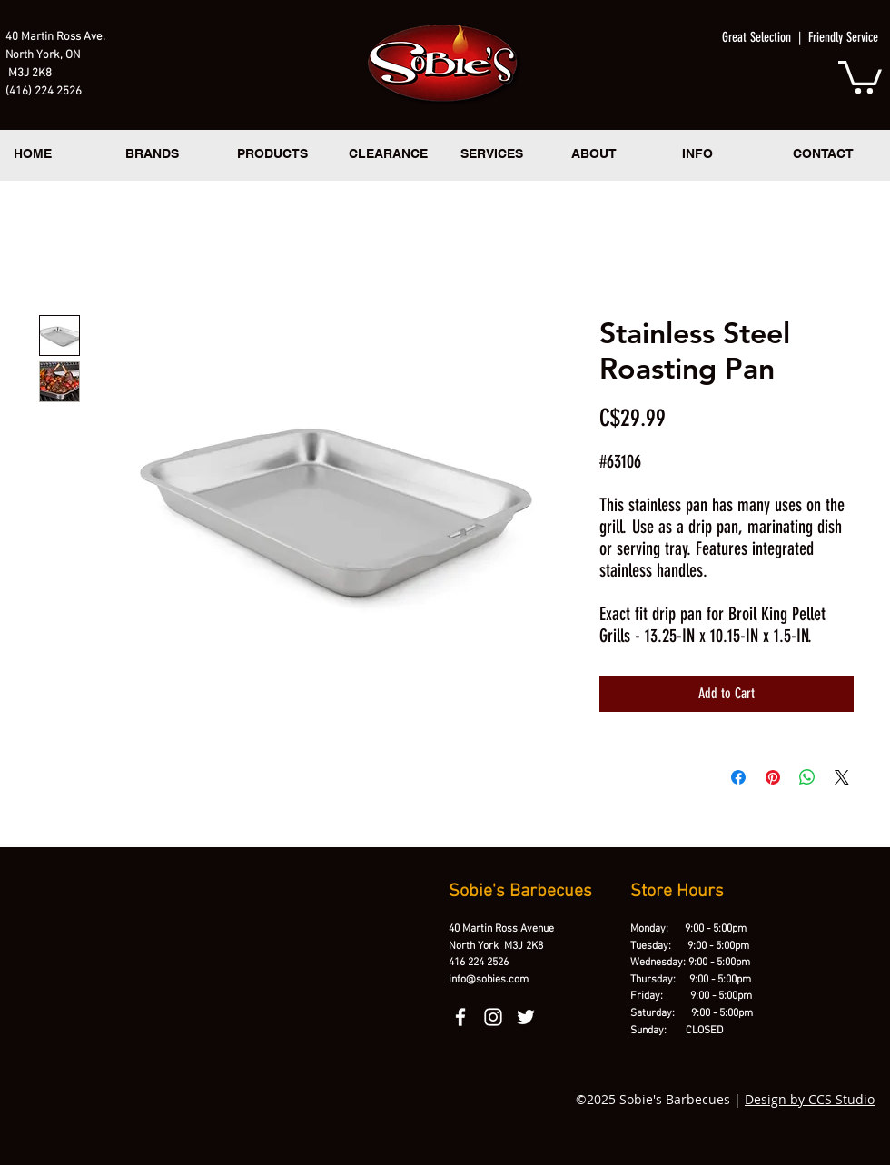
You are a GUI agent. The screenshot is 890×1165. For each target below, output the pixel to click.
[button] (860, 75)
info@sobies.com (489, 979)
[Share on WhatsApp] (807, 777)
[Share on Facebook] (738, 777)
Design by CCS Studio (810, 1099)
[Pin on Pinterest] (773, 777)
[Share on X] (842, 777)
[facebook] (460, 1017)
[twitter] (526, 1017)
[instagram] (493, 1017)
